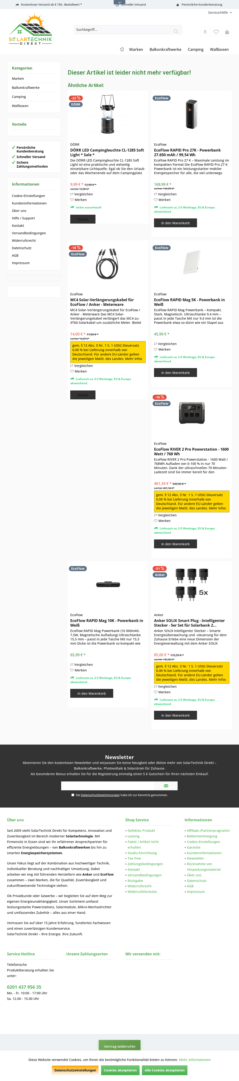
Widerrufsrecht (24, 240)
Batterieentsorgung (202, 836)
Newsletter (195, 858)
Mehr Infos (133, 358)
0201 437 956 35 (24, 987)
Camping (19, 96)
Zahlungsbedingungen (145, 864)
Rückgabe (135, 880)
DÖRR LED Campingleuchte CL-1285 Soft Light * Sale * (107, 152)
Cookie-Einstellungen (28, 195)
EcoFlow (160, 144)
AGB (15, 255)
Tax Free (134, 858)
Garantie (193, 847)
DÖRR (74, 144)
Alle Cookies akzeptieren (165, 1070)
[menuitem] (218, 12)
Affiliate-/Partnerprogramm (208, 830)
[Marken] (136, 49)
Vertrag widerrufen (119, 1046)
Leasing (134, 836)
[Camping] (196, 49)
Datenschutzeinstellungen (75, 1070)
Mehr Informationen (195, 1059)
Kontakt (18, 225)
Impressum (21, 263)
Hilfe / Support (23, 218)
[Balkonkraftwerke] (165, 49)
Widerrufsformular (142, 891)
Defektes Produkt (141, 830)
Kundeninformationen (29, 203)
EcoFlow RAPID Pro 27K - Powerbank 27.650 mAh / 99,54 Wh (187, 152)
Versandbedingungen (29, 233)
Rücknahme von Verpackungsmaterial (204, 867)
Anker (158, 615)
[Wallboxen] (219, 49)
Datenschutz (22, 248)
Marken (18, 78)
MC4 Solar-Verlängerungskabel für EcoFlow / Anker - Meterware (102, 302)
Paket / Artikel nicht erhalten (143, 844)
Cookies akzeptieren (120, 1070)
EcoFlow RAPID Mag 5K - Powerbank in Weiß (189, 302)
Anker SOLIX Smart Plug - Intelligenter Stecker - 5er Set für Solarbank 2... (189, 623)
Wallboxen (20, 106)
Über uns (19, 210)
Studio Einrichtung (142, 853)
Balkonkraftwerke (26, 87)
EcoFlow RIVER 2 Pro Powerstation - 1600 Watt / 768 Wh (191, 451)
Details (82, 219)
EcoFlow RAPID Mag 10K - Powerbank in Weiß (106, 623)
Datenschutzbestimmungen (100, 795)
